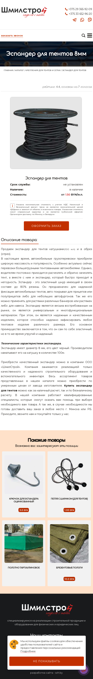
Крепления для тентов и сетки (43, 70)
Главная (9, 70)
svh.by (59, 672)
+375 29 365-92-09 (80, 9)
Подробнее (28, 651)
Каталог (19, 70)
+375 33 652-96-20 (80, 13)
